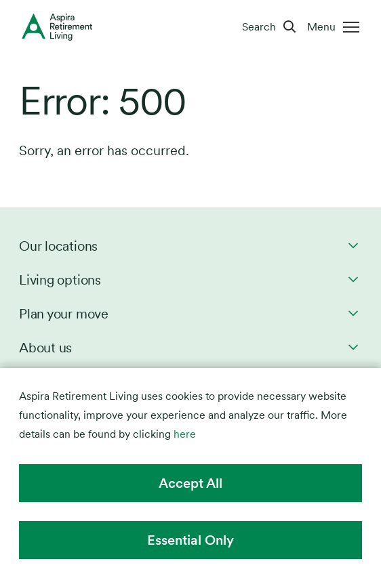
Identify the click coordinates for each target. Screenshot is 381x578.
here (185, 434)
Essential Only (190, 540)
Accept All (190, 483)
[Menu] (336, 27)
